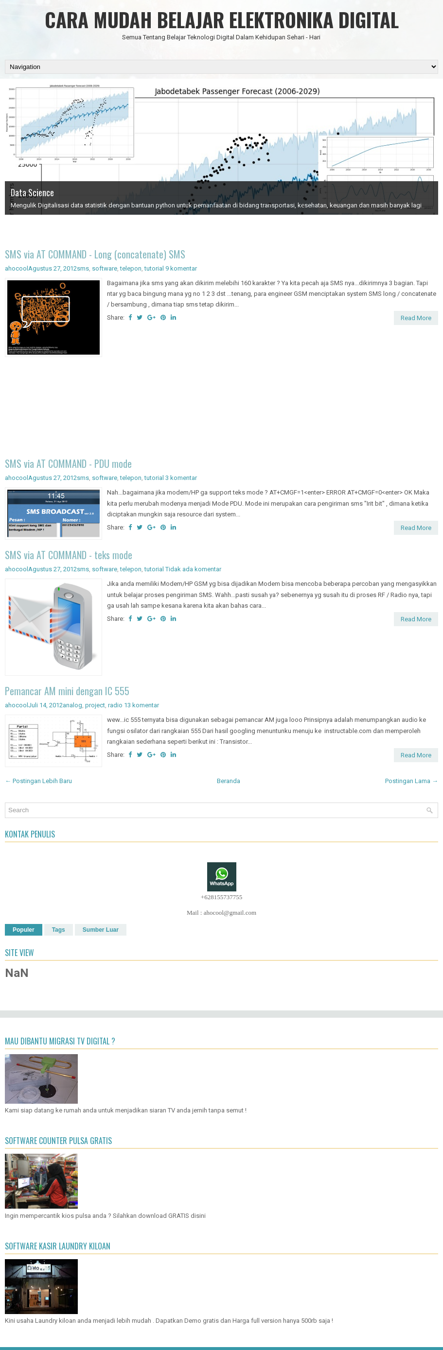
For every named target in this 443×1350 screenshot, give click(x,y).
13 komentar (141, 705)
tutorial (154, 268)
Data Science (32, 192)
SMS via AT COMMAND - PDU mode (68, 463)
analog (72, 705)
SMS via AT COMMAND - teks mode (68, 554)
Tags (58, 929)
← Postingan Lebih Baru (38, 781)
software (104, 268)
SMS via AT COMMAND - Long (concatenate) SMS (95, 254)
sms (83, 268)
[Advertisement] (221, 409)
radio (115, 705)
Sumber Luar (101, 929)
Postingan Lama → (411, 781)
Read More (416, 318)
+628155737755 (221, 897)
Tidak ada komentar (193, 569)
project (95, 705)
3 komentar (181, 477)
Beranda (228, 781)
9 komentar (181, 268)
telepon (131, 268)
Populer (24, 929)
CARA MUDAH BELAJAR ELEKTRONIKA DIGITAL (222, 19)
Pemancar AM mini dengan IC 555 (67, 690)
